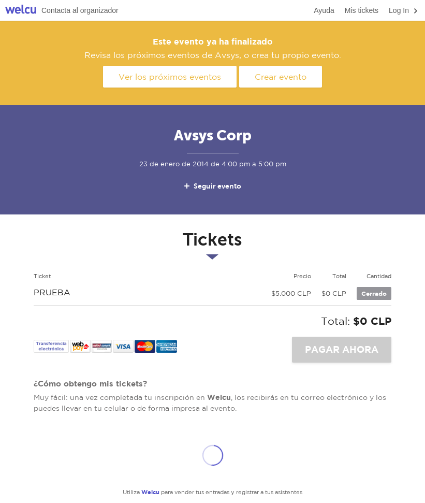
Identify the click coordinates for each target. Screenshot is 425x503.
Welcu (20, 10)
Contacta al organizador (80, 10)
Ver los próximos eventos (170, 76)
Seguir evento (212, 186)
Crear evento (280, 76)
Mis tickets (361, 10)
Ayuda (324, 10)
